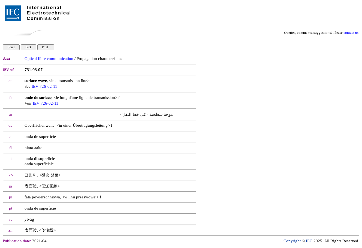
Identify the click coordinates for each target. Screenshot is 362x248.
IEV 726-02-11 (44, 86)
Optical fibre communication (49, 58)
